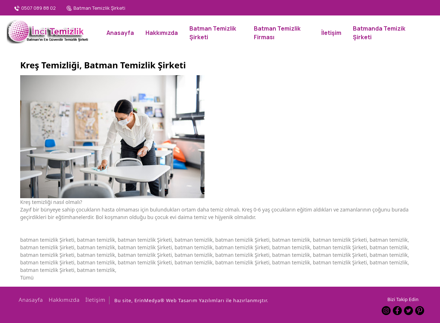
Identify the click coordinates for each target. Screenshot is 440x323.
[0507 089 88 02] (35, 8)
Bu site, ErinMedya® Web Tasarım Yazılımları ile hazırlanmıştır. (192, 300)
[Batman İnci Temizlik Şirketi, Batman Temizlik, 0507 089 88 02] (48, 30)
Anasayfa (30, 299)
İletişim (94, 299)
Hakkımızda (63, 299)
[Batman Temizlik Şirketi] (96, 8)
